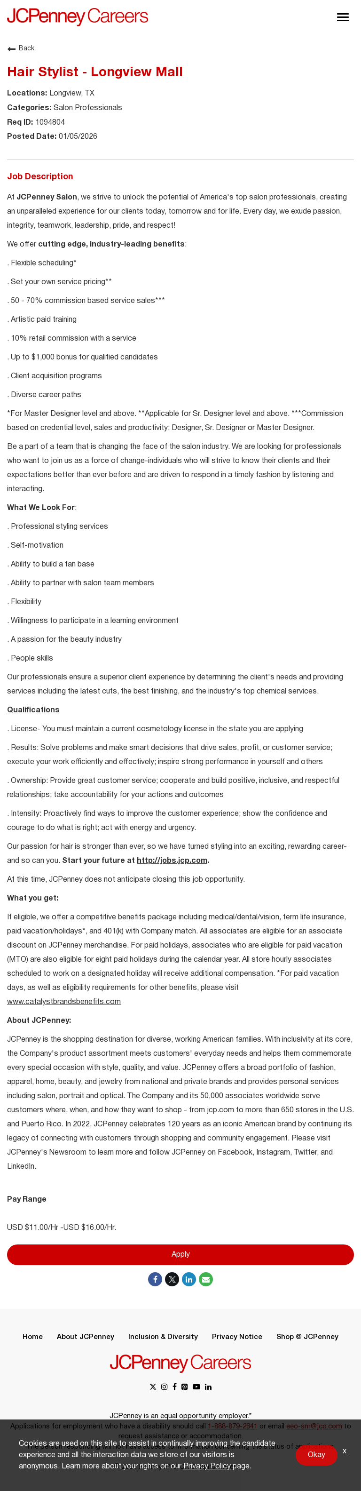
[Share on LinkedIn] (188, 1279)
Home (33, 1337)
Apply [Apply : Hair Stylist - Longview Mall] (181, 1255)
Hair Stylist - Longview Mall (95, 73)
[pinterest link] (184, 1387)
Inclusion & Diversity (163, 1337)
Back (20, 49)
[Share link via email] (205, 1279)
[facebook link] (174, 1387)
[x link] (153, 1387)
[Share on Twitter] (172, 1279)
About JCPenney (85, 1337)
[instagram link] (164, 1387)
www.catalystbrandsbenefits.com (64, 1002)
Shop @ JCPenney (307, 1337)
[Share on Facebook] (155, 1279)
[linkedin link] (208, 1387)
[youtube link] (196, 1387)
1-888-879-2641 (233, 1426)
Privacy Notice (237, 1337)
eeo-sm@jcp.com (314, 1426)
